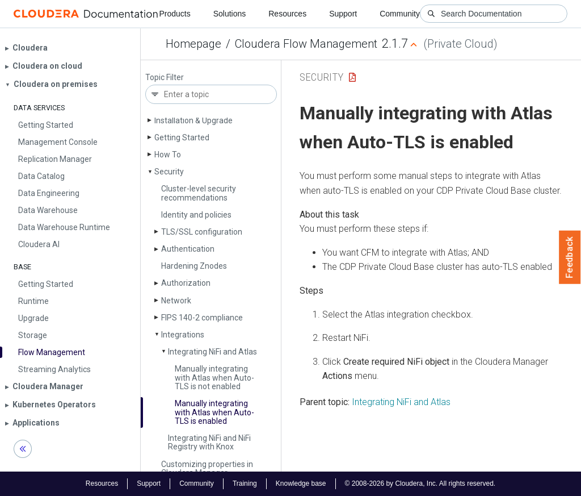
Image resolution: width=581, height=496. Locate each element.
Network (176, 300)
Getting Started (181, 137)
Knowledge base (301, 483)
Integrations (182, 334)
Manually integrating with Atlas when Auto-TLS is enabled (214, 412)
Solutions (229, 13)
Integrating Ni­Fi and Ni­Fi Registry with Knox (209, 442)
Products (174, 13)
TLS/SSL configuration (201, 231)
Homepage (193, 44)
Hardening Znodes (194, 265)
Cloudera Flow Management (306, 44)
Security (169, 171)
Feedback (570, 257)
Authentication (187, 248)
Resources (287, 13)
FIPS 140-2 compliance (202, 317)
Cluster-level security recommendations (198, 193)
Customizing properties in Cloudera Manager (207, 468)
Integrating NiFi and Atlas (401, 402)
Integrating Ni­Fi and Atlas (212, 351)
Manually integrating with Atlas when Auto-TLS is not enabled (214, 377)
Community (400, 13)
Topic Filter (164, 77)
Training (245, 483)
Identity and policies (196, 214)
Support (343, 13)
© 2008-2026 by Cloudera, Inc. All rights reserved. (420, 483)
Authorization (185, 282)
